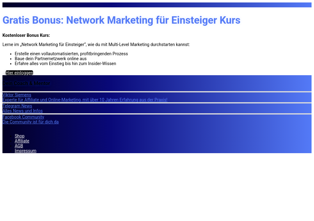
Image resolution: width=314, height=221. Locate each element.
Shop (20, 136)
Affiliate (22, 140)
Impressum (25, 150)
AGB (19, 145)
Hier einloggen (19, 72)
